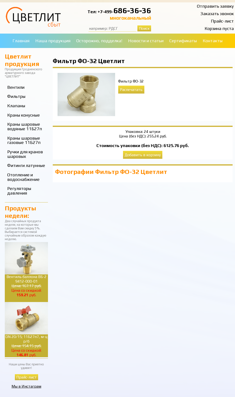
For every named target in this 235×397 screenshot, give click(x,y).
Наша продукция (52, 40)
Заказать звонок (217, 13)
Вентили (15, 87)
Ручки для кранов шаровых (25, 154)
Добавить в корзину (143, 155)
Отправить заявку (215, 6)
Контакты (213, 40)
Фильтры (16, 96)
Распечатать (131, 89)
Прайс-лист (222, 21)
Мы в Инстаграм (26, 386)
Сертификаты (183, 40)
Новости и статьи (146, 40)
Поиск (144, 28)
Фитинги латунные (26, 165)
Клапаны (16, 105)
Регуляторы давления (19, 191)
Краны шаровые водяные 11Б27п (24, 126)
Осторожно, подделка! (99, 40)
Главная (20, 40)
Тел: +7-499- (100, 11)
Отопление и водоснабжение (23, 177)
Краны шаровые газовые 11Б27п (24, 140)
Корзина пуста (219, 28)
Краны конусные (23, 115)
